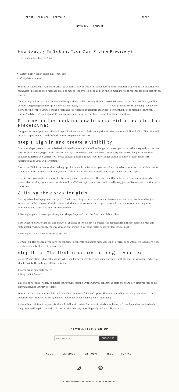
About (29, 17)
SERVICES (69, 353)
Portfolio (59, 17)
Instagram (82, 26)
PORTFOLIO (90, 353)
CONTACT (127, 353)
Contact (98, 26)
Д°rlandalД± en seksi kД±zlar (94, 105)
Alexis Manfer (28, 58)
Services (43, 17)
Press (145, 17)
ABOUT (50, 353)
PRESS (109, 353)
